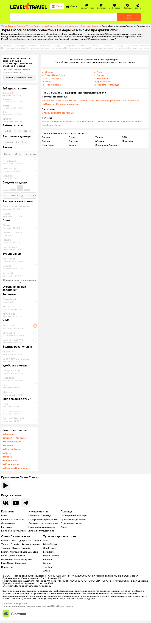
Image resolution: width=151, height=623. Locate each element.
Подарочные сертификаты (43, 519)
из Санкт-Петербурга (14, 438)
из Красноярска (11, 464)
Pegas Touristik (51, 555)
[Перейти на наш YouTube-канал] (15, 502)
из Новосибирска (12, 449)
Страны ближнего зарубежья (58, 113)
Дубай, (12, 555)
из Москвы (8, 434)
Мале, (17, 559)
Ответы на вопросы (71, 523)
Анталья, (27, 544)
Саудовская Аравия (106, 145)
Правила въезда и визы (73, 519)
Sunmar (47, 563)
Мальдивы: (7, 559)
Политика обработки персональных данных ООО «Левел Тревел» (38, 606)
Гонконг (73, 145)
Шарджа (20, 555)
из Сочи (7, 453)
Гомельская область (109, 121)
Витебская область (52, 125)
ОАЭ (124, 137)
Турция (99, 137)
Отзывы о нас (8, 523)
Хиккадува (20, 563)
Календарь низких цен (40, 515)
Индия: (5, 567)
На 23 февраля (131, 100)
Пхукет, (16, 548)
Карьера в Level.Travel (12, 519)
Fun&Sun (48, 559)
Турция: (5, 544)
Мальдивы (127, 141)
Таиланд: (6, 548)
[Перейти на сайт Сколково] (14, 613)
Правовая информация (15, 603)
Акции (64, 527)
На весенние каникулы (68, 104)
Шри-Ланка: (7, 563)
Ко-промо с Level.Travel (13, 530)
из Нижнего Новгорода (15, 468)
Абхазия (99, 141)
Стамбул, (16, 544)
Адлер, (22, 540)
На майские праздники (108, 100)
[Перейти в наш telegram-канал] (25, 502)
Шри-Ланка (48, 145)
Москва (37, 540)
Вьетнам (73, 141)
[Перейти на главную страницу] (29, 6)
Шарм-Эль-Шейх (29, 552)
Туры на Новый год (66, 100)
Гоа (11, 567)
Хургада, (15, 552)
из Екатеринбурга (12, 441)
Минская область (86, 121)
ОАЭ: (4, 555)
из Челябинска (10, 460)
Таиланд (46, 141)
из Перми (7, 457)
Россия (46, 137)
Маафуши (26, 559)
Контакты (6, 527)
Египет (72, 137)
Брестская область (133, 121)
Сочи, (14, 540)
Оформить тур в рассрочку (43, 523)
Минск (45, 121)
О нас (4, 515)
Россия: (5, 540)
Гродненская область (63, 121)
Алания (36, 544)
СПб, (29, 540)
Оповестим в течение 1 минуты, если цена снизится (17, 71)
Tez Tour (48, 567)
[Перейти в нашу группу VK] (5, 502)
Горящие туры (86, 100)
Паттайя (25, 548)
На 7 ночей (48, 100)
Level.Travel (49, 552)
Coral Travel (49, 548)
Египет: (5, 552)
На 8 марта (48, 104)
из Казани (8, 445)
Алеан (46, 570)
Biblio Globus (50, 544)
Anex (45, 540)
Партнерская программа (41, 527)
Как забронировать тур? (74, 515)
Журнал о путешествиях (41, 530)
